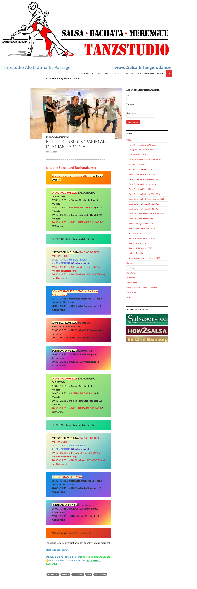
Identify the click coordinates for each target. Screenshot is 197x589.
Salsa (89, 574)
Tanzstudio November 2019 (140, 248)
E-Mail (129, 95)
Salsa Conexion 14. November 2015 (144, 179)
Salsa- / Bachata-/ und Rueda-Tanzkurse (142, 287)
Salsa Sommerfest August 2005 (142, 228)
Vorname (130, 104)
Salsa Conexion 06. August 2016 (142, 174)
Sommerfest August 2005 (139, 233)
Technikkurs (100, 574)
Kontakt (160, 73)
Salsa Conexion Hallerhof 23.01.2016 (144, 194)
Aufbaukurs (53, 574)
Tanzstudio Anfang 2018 (139, 243)
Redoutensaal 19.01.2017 (139, 164)
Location (115, 73)
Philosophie (149, 73)
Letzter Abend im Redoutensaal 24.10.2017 (147, 159)
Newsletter (131, 273)
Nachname (131, 113)
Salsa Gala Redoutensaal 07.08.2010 (144, 218)
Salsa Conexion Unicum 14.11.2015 (144, 209)
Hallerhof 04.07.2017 (138, 154)
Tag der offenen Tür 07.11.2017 (142, 238)
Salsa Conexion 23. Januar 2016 (142, 184)
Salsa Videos (136, 73)
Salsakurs (64, 137)
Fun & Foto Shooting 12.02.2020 (142, 145)
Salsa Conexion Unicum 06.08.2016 (144, 204)
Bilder (125, 73)
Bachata (65, 574)
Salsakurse (96, 73)
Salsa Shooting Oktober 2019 (141, 223)
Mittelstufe (78, 574)
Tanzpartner (84, 73)
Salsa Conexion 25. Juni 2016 (141, 189)
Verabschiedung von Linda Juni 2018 (144, 258)
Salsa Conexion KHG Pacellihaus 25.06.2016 (147, 199)
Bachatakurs (52, 137)
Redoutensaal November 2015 (142, 169)
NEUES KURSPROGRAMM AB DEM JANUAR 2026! (76, 144)
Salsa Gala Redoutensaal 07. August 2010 (146, 214)
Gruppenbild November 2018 (141, 150)
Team (106, 73)
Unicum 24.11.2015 (137, 253)
